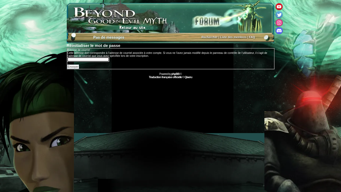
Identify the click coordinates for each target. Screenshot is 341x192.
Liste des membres (233, 37)
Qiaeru (188, 77)
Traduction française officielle (165, 77)
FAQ (252, 37)
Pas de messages (108, 37)
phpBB (175, 73)
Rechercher (210, 37)
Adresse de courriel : (79, 50)
